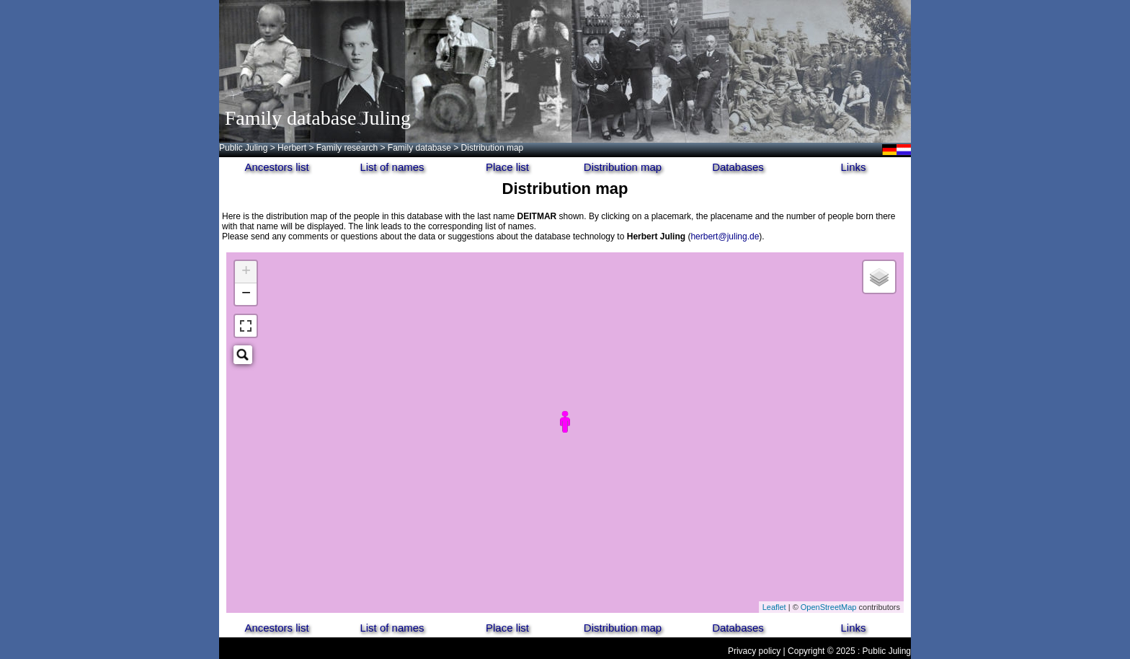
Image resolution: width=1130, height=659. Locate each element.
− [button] (246, 294)
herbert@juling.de (724, 236)
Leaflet (774, 607)
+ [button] (246, 272)
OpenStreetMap (829, 607)
